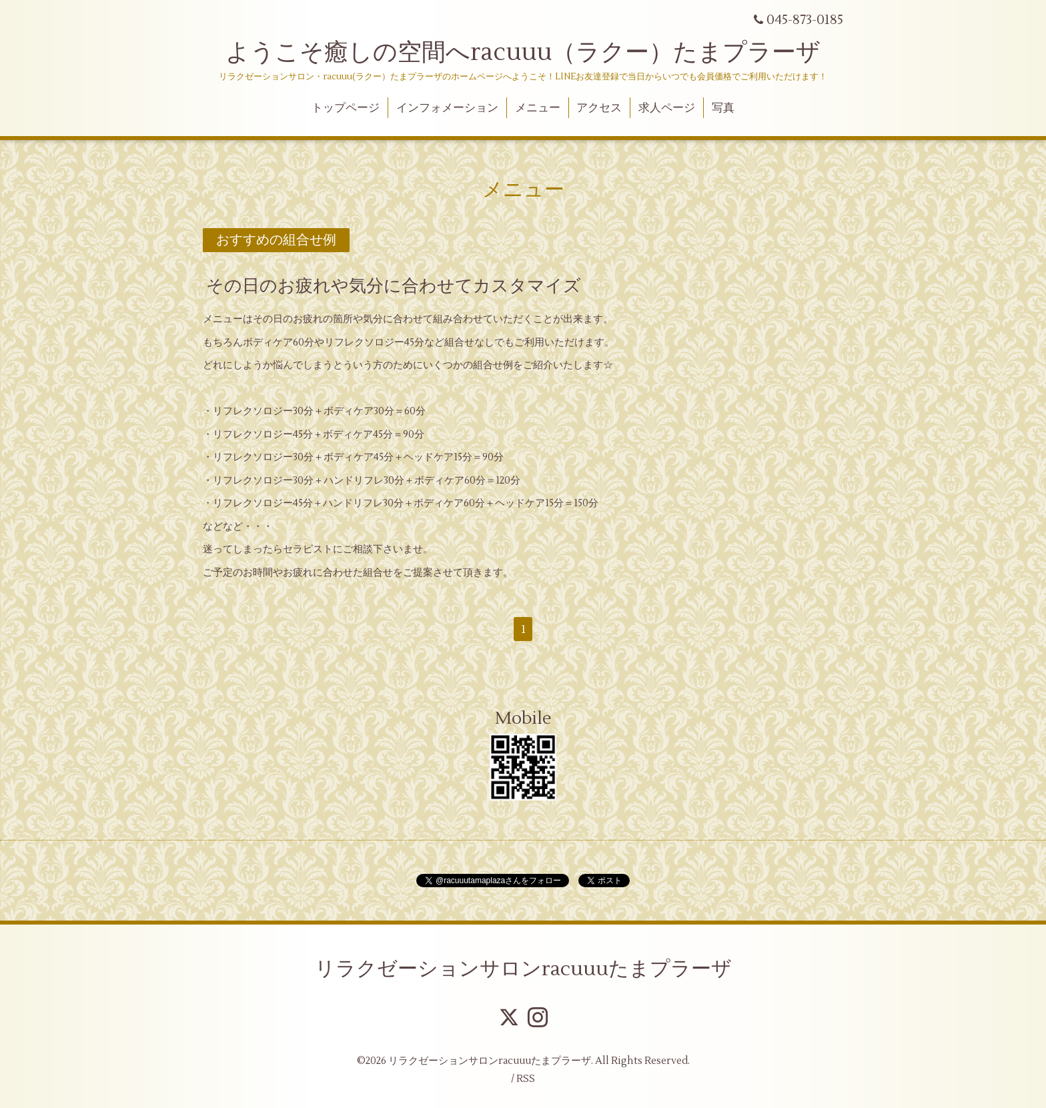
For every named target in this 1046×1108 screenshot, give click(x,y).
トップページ (346, 108)
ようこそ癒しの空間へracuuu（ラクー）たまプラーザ (523, 52)
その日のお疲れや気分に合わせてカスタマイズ (393, 286)
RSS (525, 1079)
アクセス (599, 108)
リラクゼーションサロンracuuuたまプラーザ (523, 969)
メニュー (537, 108)
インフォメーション (447, 108)
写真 (723, 108)
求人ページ (666, 108)
